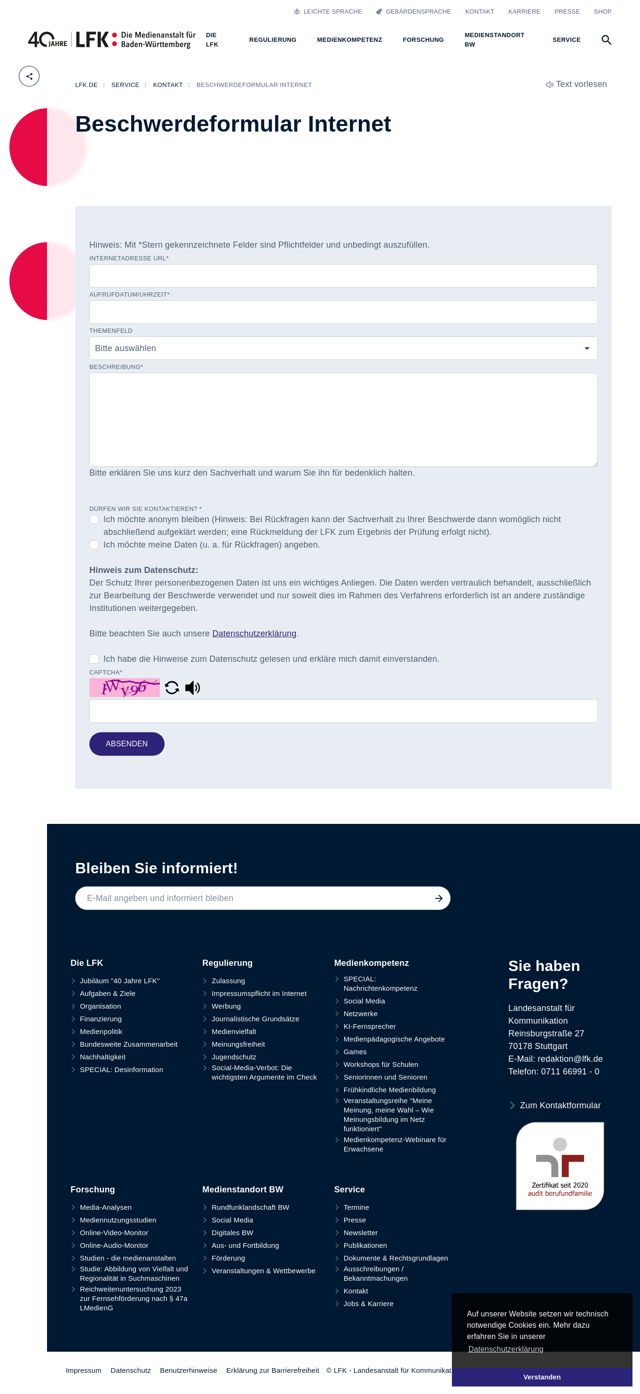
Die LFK (87, 963)
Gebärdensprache (413, 11)
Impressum (84, 1370)
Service (349, 1189)
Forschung (93, 1189)
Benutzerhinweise (188, 1370)
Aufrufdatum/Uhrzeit (129, 294)
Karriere (524, 11)
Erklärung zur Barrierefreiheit (272, 1370)
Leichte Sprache (328, 11)
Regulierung (227, 963)
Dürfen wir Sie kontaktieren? (145, 508)
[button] (173, 687)
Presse (567, 11)
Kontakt (479, 11)
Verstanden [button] (542, 1377)
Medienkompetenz (371, 963)
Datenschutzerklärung (254, 633)
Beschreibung (116, 367)
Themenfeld (111, 330)
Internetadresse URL (129, 258)
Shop (603, 11)
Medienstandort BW (242, 1189)
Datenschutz (131, 1370)
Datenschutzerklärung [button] (506, 1349)
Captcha (105, 672)
